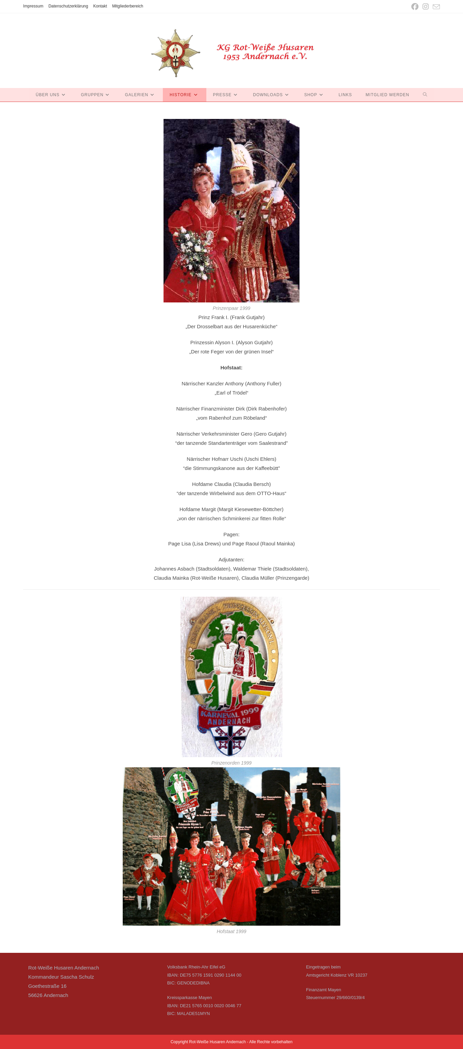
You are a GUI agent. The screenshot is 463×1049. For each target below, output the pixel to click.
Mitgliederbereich (127, 6)
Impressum (33, 6)
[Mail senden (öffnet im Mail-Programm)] (435, 7)
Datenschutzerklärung (68, 6)
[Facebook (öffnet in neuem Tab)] (415, 6)
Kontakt (100, 6)
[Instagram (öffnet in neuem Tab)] (426, 6)
